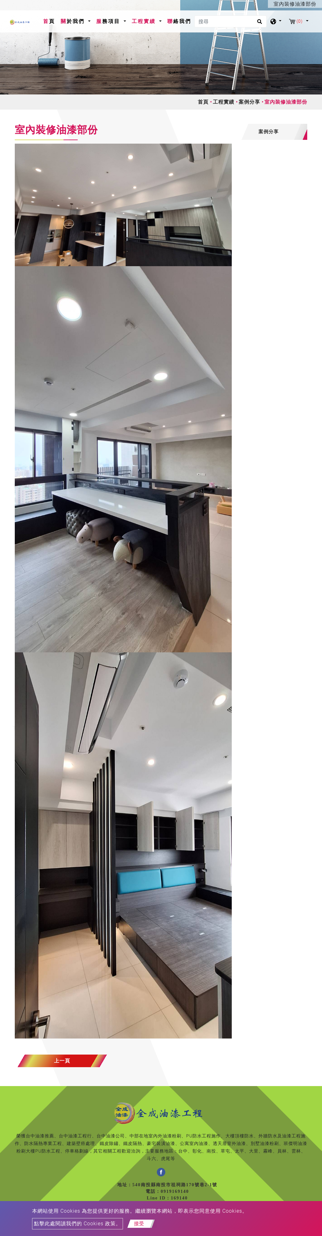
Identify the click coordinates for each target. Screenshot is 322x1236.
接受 (139, 1224)
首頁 (50, 20)
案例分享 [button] (268, 131)
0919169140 (175, 1191)
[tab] (274, 132)
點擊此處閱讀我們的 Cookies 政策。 (77, 1224)
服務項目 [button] (109, 21)
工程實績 (223, 102)
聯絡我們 (179, 21)
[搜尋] (230, 21)
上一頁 (62, 1061)
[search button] (258, 23)
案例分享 (249, 102)
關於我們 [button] (74, 21)
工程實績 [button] (145, 21)
